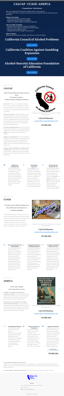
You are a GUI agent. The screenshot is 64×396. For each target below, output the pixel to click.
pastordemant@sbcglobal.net (46, 121)
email (54, 113)
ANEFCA (33, 168)
